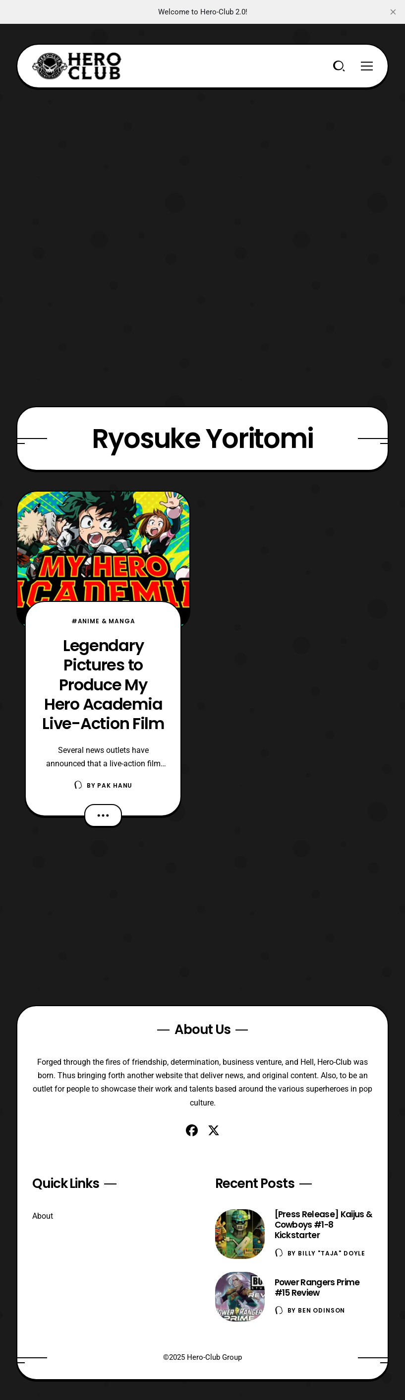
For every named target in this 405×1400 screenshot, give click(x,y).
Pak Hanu (114, 785)
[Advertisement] (202, 157)
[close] (393, 12)
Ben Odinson (321, 1310)
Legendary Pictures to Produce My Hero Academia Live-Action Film (103, 684)
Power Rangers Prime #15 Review (317, 1287)
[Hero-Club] (76, 66)
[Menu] (367, 66)
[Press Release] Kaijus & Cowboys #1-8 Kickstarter (324, 1224)
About (42, 1216)
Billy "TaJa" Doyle (331, 1253)
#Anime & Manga (103, 621)
